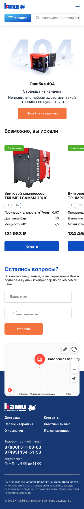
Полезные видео (57, 430)
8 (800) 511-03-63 (22, 447)
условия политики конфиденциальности (52, 482)
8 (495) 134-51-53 (22, 452)
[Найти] (37, 18)
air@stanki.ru (14, 459)
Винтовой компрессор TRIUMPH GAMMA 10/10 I (26, 195)
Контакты (51, 417)
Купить (32, 246)
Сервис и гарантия (18, 424)
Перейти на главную (42, 113)
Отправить (23, 329)
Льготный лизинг (57, 424)
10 (17, 205)
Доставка (12, 417)
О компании (13, 430)
